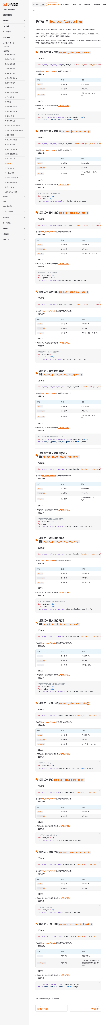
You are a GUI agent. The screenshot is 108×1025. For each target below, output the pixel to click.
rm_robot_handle (49, 71)
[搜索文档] (39, 4)
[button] (14, 15)
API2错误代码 (63, 106)
